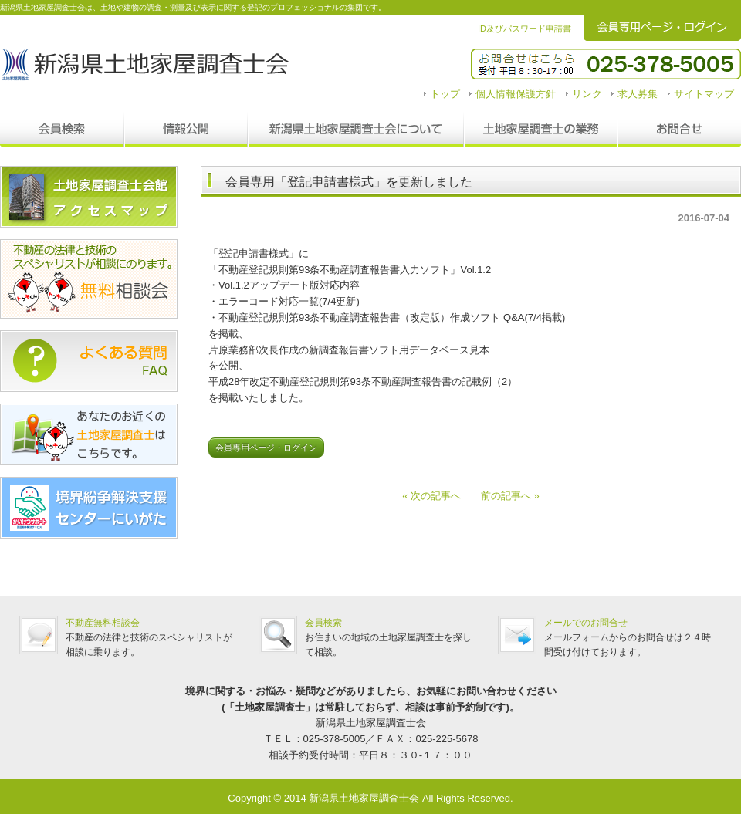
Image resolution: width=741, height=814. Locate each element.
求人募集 (638, 94)
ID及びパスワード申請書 (524, 28)
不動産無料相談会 (103, 622)
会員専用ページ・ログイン (266, 447)
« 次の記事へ (436, 496)
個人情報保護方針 (515, 94)
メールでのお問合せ (586, 622)
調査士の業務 (541, 129)
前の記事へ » (505, 496)
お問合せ (679, 129)
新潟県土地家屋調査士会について (356, 129)
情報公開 (186, 129)
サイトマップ (704, 94)
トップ (445, 94)
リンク (587, 94)
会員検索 (62, 129)
